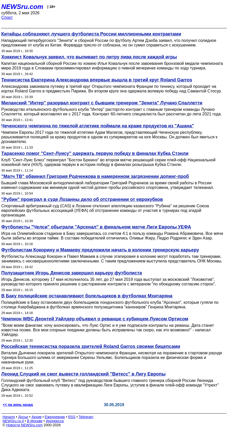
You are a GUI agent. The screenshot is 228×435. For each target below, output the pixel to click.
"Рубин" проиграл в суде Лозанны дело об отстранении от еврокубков (82, 199)
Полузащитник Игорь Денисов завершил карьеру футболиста (71, 272)
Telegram (86, 417)
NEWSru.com (22, 6)
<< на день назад (18, 405)
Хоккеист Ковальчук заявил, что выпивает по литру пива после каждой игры (89, 56)
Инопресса (55, 421)
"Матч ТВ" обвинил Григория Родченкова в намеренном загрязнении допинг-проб (95, 176)
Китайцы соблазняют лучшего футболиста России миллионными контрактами (91, 34)
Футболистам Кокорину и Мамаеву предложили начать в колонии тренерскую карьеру (100, 249)
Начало (9, 417)
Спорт (7, 17)
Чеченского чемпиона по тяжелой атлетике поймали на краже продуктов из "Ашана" (97, 125)
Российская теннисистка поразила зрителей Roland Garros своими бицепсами (90, 346)
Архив (37, 417)
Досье (23, 417)
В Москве (35, 421)
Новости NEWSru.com (24, 425)
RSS (71, 417)
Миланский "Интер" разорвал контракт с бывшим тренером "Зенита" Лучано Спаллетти (101, 102)
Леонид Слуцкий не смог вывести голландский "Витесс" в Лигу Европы (83, 374)
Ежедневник (55, 417)
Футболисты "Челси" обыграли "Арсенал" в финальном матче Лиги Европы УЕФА (96, 226)
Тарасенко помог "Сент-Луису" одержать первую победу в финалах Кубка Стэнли (95, 153)
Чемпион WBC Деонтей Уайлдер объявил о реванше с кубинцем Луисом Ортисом (94, 318)
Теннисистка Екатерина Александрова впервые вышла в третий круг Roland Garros (96, 79)
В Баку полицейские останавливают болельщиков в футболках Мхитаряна (86, 295)
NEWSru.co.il (13, 421)
